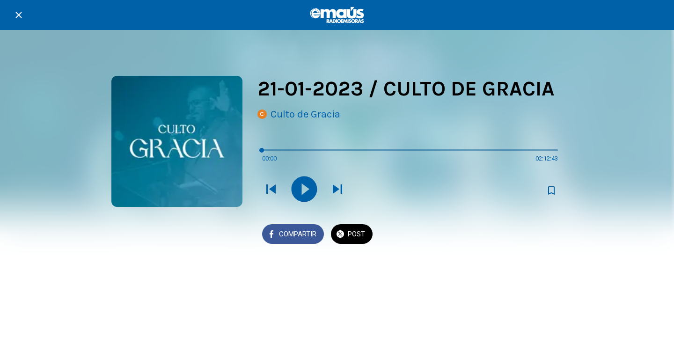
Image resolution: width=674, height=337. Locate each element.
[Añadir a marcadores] (551, 190)
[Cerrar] (18, 15)
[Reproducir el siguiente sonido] (337, 190)
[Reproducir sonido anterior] (271, 190)
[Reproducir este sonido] (304, 190)
